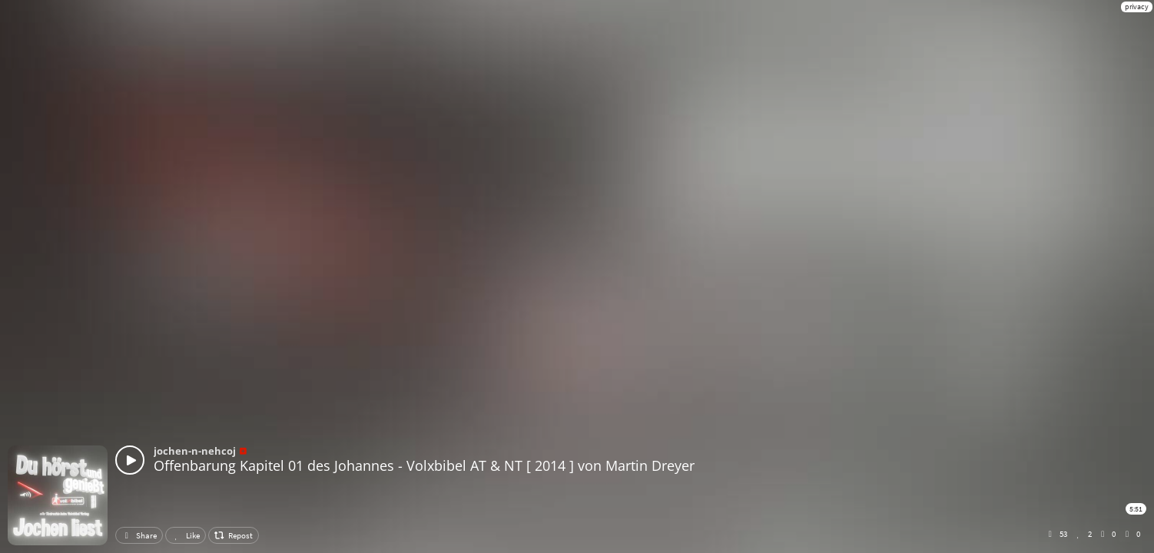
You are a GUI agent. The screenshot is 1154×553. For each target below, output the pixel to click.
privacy (1137, 7)
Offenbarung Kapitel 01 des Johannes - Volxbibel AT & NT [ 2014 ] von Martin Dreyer (424, 465)
